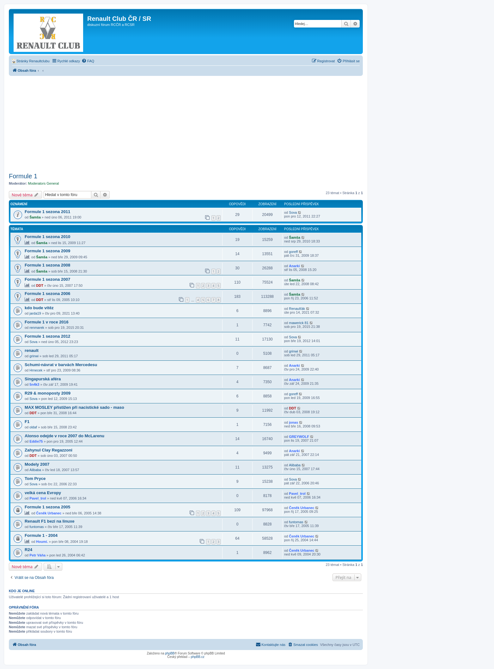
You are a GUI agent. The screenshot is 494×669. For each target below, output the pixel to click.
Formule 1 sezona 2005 (47, 507)
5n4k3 (34, 384)
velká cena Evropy (43, 492)
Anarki (294, 266)
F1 (27, 421)
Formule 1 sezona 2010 (47, 236)
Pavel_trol (37, 498)
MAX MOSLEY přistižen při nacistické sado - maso (74, 407)
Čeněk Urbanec (48, 513)
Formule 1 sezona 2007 (47, 279)
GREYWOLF (299, 437)
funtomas (36, 527)
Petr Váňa (37, 555)
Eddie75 (36, 441)
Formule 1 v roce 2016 (47, 322)
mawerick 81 (298, 323)
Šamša (34, 217)
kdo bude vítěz (39, 307)
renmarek (36, 327)
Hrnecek (35, 370)
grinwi (34, 356)
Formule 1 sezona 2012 (47, 336)
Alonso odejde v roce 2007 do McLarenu (64, 435)
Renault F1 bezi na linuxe (50, 521)
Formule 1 (23, 176)
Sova (293, 212)
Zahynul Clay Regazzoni (48, 450)
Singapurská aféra (43, 379)
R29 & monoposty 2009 (47, 393)
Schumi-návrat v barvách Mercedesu (61, 364)
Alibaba (35, 470)
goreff (293, 252)
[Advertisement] (186, 123)
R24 (28, 549)
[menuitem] (31, 61)
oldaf (33, 427)
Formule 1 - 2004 (41, 535)
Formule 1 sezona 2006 (47, 293)
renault (32, 350)
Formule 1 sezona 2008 (47, 265)
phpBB (169, 653)
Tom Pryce (35, 478)
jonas (293, 422)
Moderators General (43, 183)
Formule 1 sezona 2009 (47, 251)
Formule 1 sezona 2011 (47, 211)
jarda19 (35, 313)
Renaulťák (297, 308)
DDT (39, 285)
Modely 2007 (37, 464)
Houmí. (42, 541)
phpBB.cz (197, 657)
